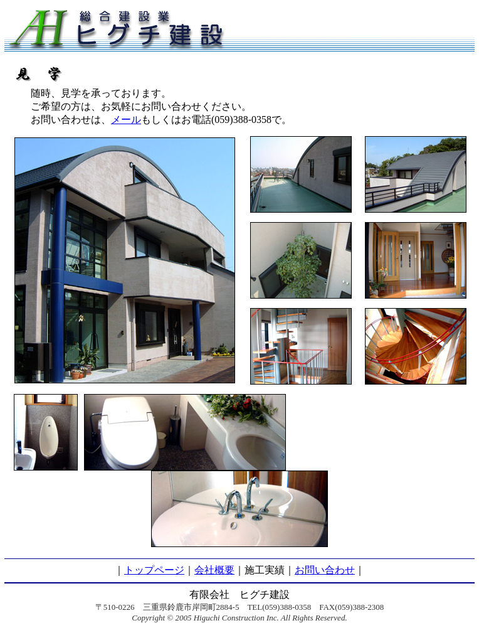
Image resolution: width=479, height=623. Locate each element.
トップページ (154, 570)
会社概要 (214, 570)
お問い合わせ (325, 570)
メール (126, 119)
